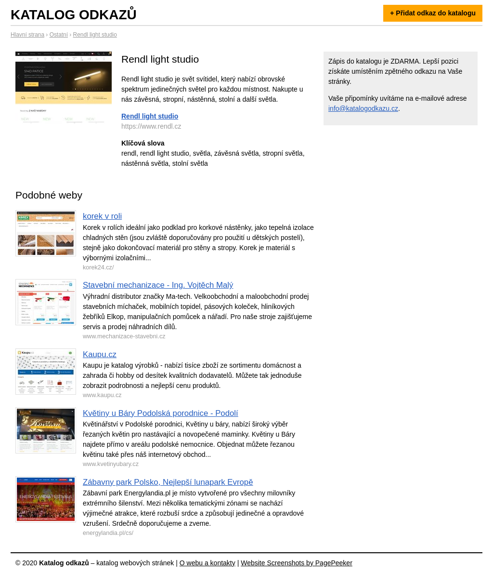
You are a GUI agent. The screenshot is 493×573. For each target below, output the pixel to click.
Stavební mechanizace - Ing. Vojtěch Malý (158, 285)
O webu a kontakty (207, 563)
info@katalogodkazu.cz (363, 108)
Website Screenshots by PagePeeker (296, 563)
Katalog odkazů (74, 14)
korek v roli (102, 216)
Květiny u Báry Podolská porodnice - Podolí (160, 413)
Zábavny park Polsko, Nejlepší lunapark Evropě (168, 482)
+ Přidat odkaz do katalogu (433, 13)
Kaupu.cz (100, 354)
